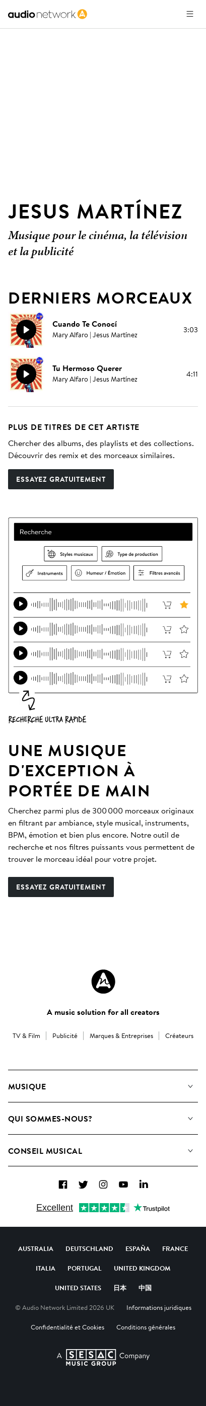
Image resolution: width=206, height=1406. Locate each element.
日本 (119, 1287)
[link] (47, 14)
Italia (45, 1268)
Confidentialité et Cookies (67, 1326)
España (137, 1248)
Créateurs (179, 1035)
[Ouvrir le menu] (190, 14)
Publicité (65, 1035)
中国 (145, 1287)
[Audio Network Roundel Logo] (103, 982)
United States (78, 1287)
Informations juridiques (158, 1307)
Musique (27, 1086)
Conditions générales (145, 1326)
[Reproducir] (26, 330)
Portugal (84, 1268)
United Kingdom (142, 1268)
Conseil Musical (45, 1150)
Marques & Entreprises (121, 1035)
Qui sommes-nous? (50, 1118)
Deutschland (89, 1248)
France (175, 1248)
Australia (35, 1248)
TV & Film (26, 1035)
